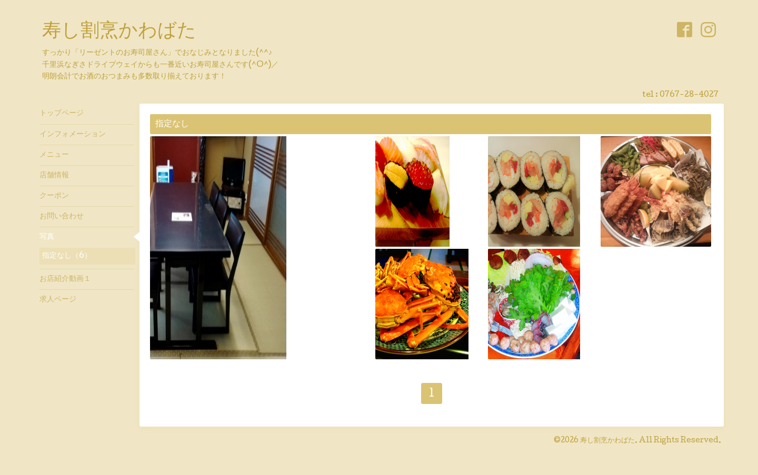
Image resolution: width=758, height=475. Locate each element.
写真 (46, 237)
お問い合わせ (61, 217)
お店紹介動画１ (65, 279)
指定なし (172, 124)
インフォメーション (72, 134)
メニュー (54, 155)
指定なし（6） (67, 256)
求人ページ (57, 300)
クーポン (54, 196)
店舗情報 (54, 175)
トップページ (61, 113)
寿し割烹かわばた (119, 32)
